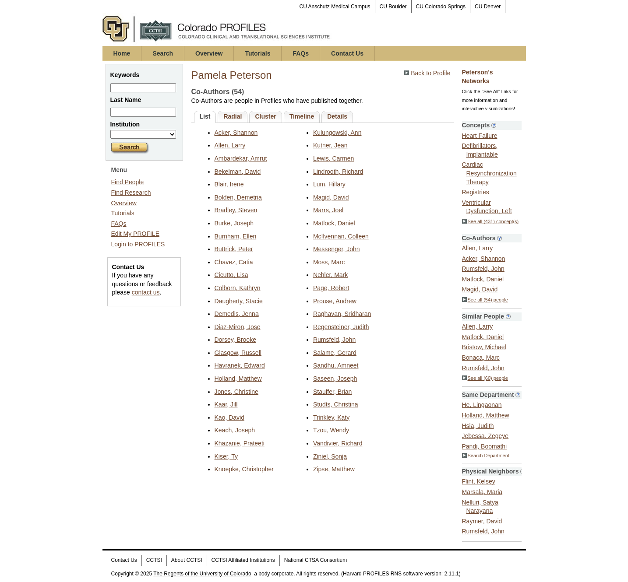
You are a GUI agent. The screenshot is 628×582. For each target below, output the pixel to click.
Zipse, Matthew (334, 469)
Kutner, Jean (330, 145)
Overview (208, 53)
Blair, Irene (229, 184)
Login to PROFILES (138, 244)
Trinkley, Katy (331, 417)
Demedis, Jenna (237, 313)
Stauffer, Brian (332, 391)
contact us (146, 292)
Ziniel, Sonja (330, 456)
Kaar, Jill (226, 404)
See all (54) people (485, 299)
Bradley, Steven (236, 210)
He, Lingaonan (482, 404)
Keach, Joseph (235, 430)
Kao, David (229, 417)
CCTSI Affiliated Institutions (243, 560)
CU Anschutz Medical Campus (335, 7)
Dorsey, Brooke (235, 339)
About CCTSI (186, 560)
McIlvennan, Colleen (341, 236)
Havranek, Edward (240, 365)
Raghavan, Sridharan (342, 313)
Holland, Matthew (238, 378)
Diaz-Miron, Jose (238, 326)
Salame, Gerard (334, 352)
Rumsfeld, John (334, 339)
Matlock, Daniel (334, 223)
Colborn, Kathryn (238, 287)
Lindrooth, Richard (338, 171)
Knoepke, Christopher (244, 469)
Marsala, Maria (482, 491)
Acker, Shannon (236, 132)
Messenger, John (336, 248)
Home (122, 53)
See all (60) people (485, 378)
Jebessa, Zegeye (485, 435)
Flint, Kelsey (478, 481)
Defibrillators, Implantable (480, 150)
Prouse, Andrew (334, 301)
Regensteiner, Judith (341, 326)
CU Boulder (393, 7)
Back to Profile (430, 73)
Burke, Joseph (234, 223)
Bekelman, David (238, 171)
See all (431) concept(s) (490, 221)
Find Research (131, 192)
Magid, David (331, 197)
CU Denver (488, 7)
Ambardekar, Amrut (241, 158)
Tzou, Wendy (331, 430)
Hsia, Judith (478, 425)
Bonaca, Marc (481, 357)
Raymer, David (482, 521)
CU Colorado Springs (441, 7)
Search (162, 53)
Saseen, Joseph (335, 378)
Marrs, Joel (328, 210)
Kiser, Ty (226, 456)
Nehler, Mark (330, 274)
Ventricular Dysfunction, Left (487, 207)
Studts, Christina (335, 404)
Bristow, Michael (484, 347)
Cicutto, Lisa (231, 274)
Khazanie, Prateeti (240, 443)
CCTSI (154, 560)
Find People (127, 182)
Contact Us (347, 53)
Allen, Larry (230, 145)
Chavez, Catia (234, 262)
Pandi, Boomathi (484, 446)
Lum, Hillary (329, 184)
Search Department (485, 455)
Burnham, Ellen (236, 236)
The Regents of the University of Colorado (202, 574)
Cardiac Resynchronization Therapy (489, 173)
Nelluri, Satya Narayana (480, 507)
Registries (475, 192)
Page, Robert (331, 287)
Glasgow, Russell (238, 352)
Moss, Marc (329, 262)
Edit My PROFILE (135, 233)
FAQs (301, 53)
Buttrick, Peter (234, 248)
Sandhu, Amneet (336, 365)
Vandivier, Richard (338, 443)
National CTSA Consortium (315, 560)
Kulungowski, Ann (337, 132)
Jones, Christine (236, 391)
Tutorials (257, 53)
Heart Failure (479, 135)
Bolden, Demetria (238, 197)
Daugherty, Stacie (239, 301)
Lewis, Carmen (333, 158)
